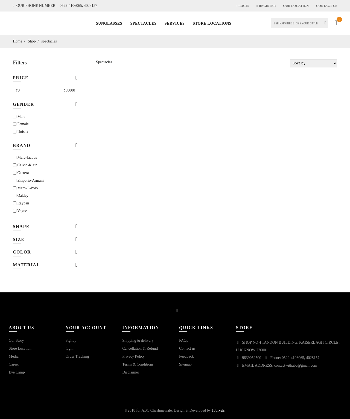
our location (296, 6)
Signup (71, 340)
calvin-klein (25, 165)
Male (19, 117)
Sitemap (185, 364)
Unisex (20, 132)
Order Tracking (77, 356)
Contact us (187, 348)
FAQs (183, 340)
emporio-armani (28, 180)
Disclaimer (130, 372)
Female (21, 124)
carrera (21, 173)
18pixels (218, 410)
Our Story (16, 340)
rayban (21, 203)
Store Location (20, 348)
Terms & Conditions (137, 364)
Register (266, 6)
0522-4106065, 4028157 (78, 6)
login (70, 348)
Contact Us (326, 6)
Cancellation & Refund (140, 348)
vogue (20, 211)
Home (17, 41)
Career (14, 364)
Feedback (186, 356)
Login (242, 6)
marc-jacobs (25, 157)
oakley (20, 195)
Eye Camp (17, 372)
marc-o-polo (25, 188)
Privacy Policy (133, 356)
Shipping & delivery (137, 340)
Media (14, 356)
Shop (32, 41)
